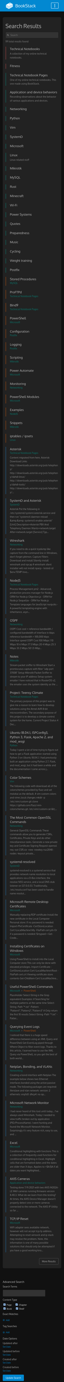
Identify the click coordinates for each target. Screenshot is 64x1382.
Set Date (7, 1346)
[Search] (8, 35)
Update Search (13, 1377)
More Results (49, 1261)
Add (6, 1320)
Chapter (21, 1304)
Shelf (20, 1308)
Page (7, 1304)
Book (7, 1308)
